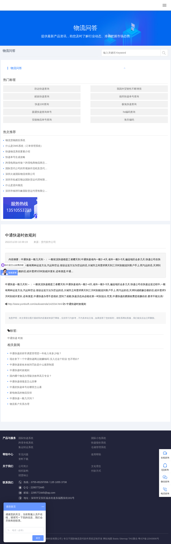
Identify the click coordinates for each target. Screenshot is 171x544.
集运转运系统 (25, 447)
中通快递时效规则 (19, 370)
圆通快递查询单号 (42, 112)
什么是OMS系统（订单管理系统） (24, 145)
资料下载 (23, 459)
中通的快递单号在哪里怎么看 (26, 387)
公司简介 (23, 466)
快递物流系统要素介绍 (17, 151)
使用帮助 (96, 454)
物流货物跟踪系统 (15, 140)
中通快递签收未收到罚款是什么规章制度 (32, 364)
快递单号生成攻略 (15, 157)
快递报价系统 (98, 442)
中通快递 (12, 338)
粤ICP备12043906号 (148, 538)
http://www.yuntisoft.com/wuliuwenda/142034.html (35, 304)
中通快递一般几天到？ (22, 398)
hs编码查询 (129, 112)
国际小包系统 (98, 438)
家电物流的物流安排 (21, 392)
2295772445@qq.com (43, 492)
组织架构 (23, 470)
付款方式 (96, 470)
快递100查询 (42, 104)
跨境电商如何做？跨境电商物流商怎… (26, 162)
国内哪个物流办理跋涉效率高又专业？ (31, 375)
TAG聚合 (133, 538)
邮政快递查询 (41, 96)
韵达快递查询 (41, 88)
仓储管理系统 (98, 447)
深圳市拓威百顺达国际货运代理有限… (26, 179)
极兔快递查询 (129, 104)
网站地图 (107, 538)
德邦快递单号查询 (129, 96)
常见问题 (23, 454)
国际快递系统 (25, 438)
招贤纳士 (23, 475)
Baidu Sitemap (120, 538)
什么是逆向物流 (14, 185)
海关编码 (129, 119)
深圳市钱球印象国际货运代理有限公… (26, 190)
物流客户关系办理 (19, 404)
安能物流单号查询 (42, 119)
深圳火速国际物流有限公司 (20, 174)
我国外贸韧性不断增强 (129, 88)
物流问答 (16, 68)
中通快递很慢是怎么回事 (23, 381)
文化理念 (96, 466)
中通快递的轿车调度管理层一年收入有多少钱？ (35, 353)
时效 (20, 338)
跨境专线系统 (25, 442)
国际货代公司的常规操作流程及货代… (26, 168)
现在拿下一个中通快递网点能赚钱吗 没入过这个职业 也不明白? (44, 359)
